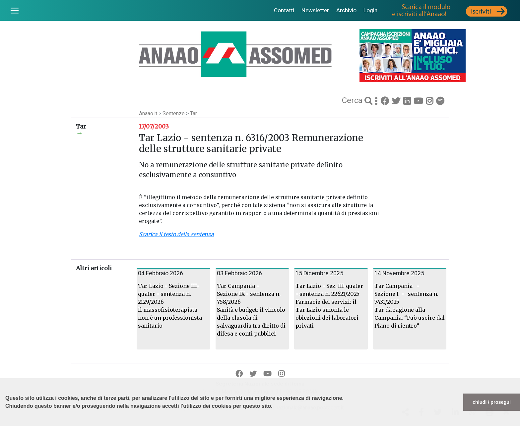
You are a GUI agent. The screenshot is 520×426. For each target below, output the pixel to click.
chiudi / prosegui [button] (492, 402)
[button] (6, 423)
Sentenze (174, 113)
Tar (193, 113)
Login (370, 10)
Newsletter (315, 10)
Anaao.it (148, 113)
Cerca (353, 100)
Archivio (346, 10)
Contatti (284, 10)
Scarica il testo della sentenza (176, 234)
